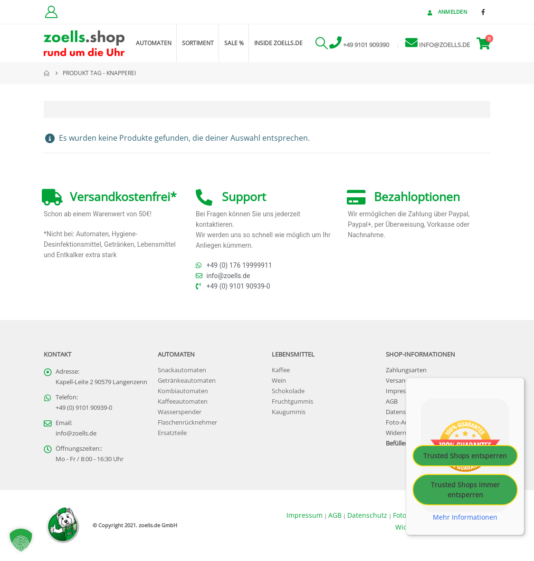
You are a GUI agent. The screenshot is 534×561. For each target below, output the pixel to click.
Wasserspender (179, 412)
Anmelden (446, 11)
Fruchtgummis (292, 401)
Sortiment (198, 43)
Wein (279, 381)
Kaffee (281, 370)
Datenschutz (403, 412)
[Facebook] (483, 12)
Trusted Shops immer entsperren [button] (465, 489)
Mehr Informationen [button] (465, 517)
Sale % (234, 43)
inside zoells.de (278, 43)
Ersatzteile (172, 433)
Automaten (154, 43)
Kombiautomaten (183, 391)
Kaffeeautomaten (183, 401)
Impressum (402, 391)
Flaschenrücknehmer (187, 422)
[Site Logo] (84, 43)
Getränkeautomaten (187, 381)
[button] (321, 43)
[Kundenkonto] (51, 12)
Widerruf (398, 433)
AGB (392, 401)
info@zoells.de (76, 433)
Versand (397, 381)
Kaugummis (288, 412)
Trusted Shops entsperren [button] (465, 455)
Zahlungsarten (406, 370)
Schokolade (288, 391)
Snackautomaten (182, 370)
